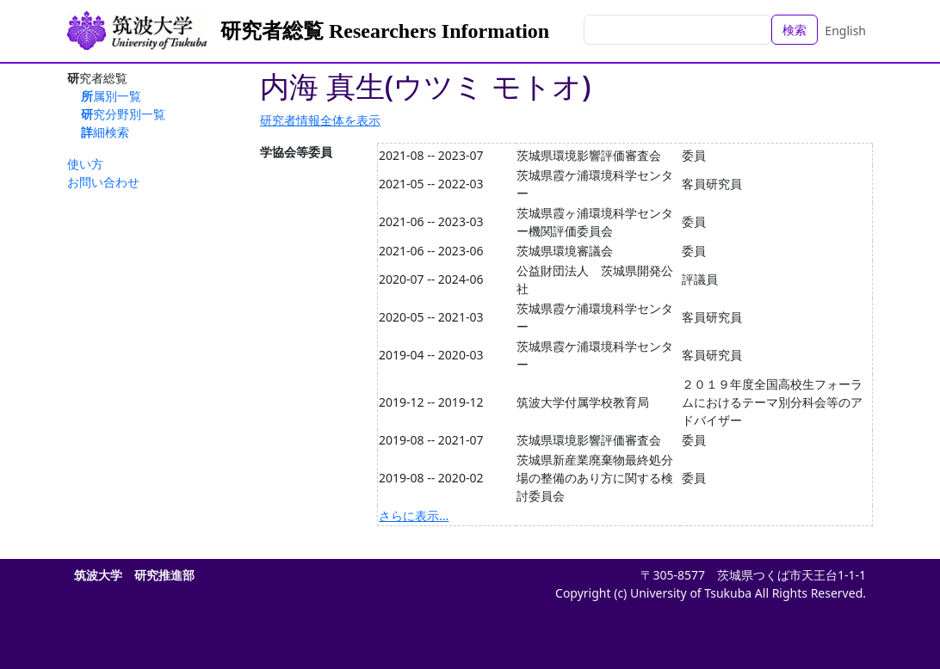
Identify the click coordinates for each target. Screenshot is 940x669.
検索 (794, 29)
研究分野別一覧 (123, 114)
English (845, 30)
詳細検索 (105, 132)
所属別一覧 (111, 96)
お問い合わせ (103, 182)
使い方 (85, 164)
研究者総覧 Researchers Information (384, 31)
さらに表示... (413, 515)
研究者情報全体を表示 (320, 120)
